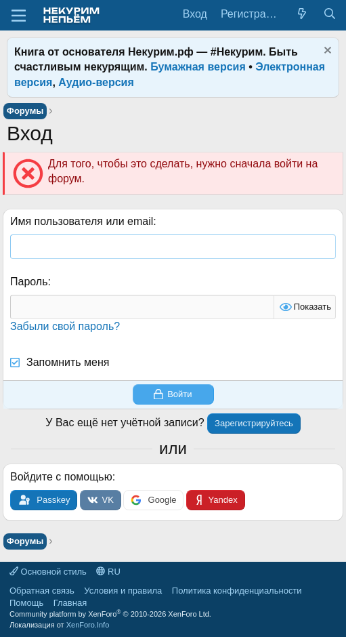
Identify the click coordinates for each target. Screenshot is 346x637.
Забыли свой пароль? (65, 326)
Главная (70, 603)
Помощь (26, 603)
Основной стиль (48, 572)
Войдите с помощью (61, 476)
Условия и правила (123, 590)
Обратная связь (41, 590)
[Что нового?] (302, 14)
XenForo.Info (88, 625)
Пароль (29, 281)
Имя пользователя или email (81, 221)
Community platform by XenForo (110, 614)
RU (108, 572)
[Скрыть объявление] (326, 52)
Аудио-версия (96, 82)
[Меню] (19, 15)
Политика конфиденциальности (237, 590)
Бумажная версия (198, 67)
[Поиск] (329, 14)
